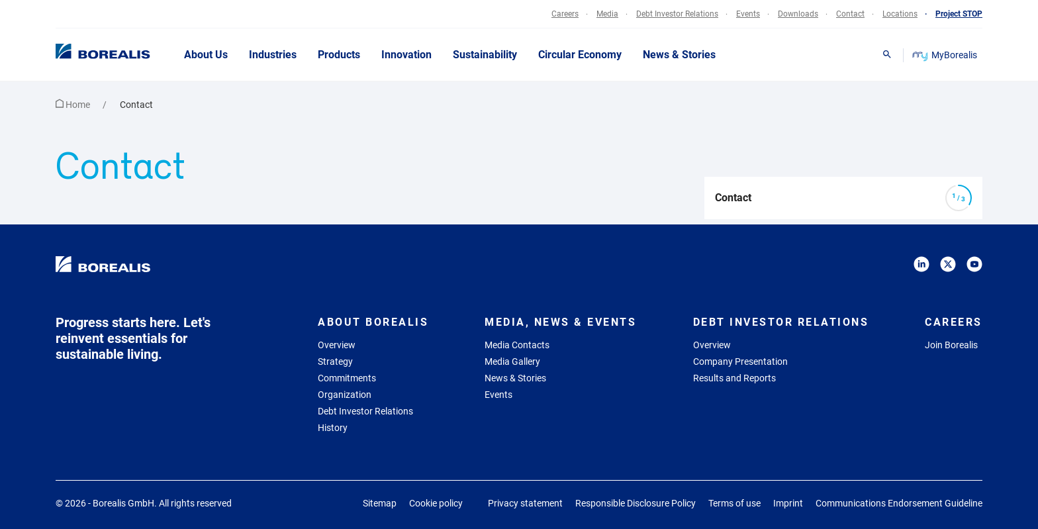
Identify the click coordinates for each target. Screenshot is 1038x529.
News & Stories (515, 378)
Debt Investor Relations (365, 411)
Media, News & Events (560, 322)
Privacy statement (525, 503)
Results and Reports (734, 378)
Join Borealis (951, 345)
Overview (336, 345)
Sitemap (380, 503)
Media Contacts (517, 345)
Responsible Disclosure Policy (635, 503)
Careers (953, 322)
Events (498, 394)
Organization (344, 394)
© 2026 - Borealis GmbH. (144, 503)
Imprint (788, 503)
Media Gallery (512, 361)
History (333, 427)
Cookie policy (436, 503)
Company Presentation (740, 361)
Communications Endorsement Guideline (899, 503)
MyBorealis (945, 55)
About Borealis (373, 322)
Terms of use (734, 503)
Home (74, 104)
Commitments (347, 378)
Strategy (335, 361)
